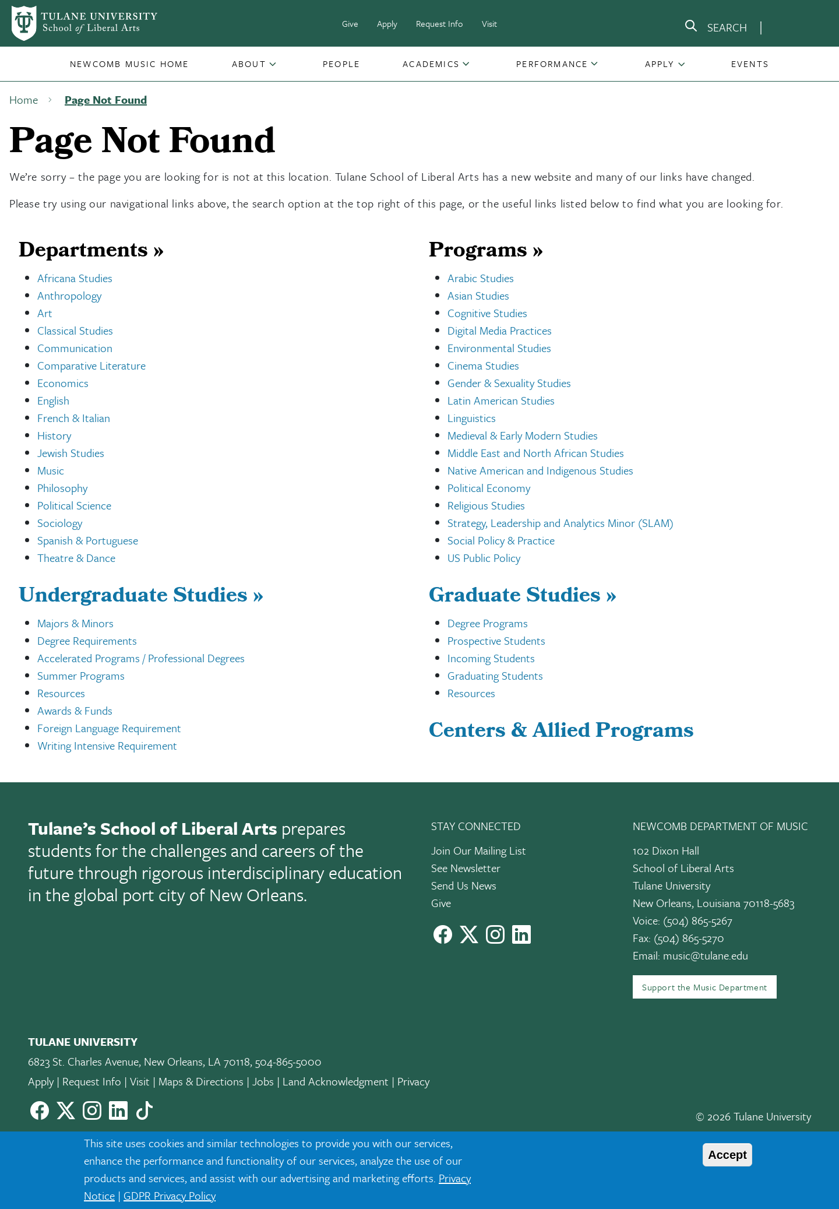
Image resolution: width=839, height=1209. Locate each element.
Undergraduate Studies (141, 597)
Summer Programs (81, 675)
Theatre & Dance (76, 557)
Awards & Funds (74, 710)
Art (44, 313)
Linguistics (471, 418)
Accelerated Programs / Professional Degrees (141, 658)
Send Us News (463, 885)
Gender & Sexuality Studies (509, 383)
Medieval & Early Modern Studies (522, 435)
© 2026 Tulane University (753, 1116)
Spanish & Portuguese (87, 540)
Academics (431, 63)
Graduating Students (495, 675)
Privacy (413, 1081)
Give (350, 23)
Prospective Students (496, 640)
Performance (552, 63)
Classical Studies (75, 330)
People (341, 63)
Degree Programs (487, 623)
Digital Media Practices (499, 330)
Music (50, 470)
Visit (489, 23)
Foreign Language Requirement (109, 728)
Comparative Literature (91, 365)
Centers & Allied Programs (561, 732)
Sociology (59, 522)
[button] (129, 63)
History (54, 435)
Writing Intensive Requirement (107, 745)
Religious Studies (486, 505)
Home (23, 99)
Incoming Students (491, 658)
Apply (387, 23)
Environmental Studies (499, 348)
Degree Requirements (87, 640)
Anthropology (69, 295)
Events (750, 63)
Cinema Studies (483, 365)
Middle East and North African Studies (535, 453)
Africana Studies (74, 278)
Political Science (74, 505)
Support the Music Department (704, 986)
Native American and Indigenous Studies (540, 470)
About (249, 63)
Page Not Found (106, 99)
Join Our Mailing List (478, 850)
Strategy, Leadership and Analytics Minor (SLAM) (560, 522)
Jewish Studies (70, 453)
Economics (63, 383)
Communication (74, 348)
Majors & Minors (75, 623)
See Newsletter (465, 868)
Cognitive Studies (487, 313)
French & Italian (73, 418)
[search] (715, 28)
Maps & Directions (201, 1081)
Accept (727, 1154)
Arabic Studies (480, 278)
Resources (61, 693)
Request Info (439, 23)
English (53, 400)
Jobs (263, 1081)
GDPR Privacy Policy (170, 1195)
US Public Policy (483, 557)
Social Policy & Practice (501, 540)
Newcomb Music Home (129, 63)
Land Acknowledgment (336, 1081)
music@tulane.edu (705, 955)
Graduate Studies (522, 597)
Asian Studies (478, 295)
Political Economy (488, 487)
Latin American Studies (501, 400)
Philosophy (62, 487)
